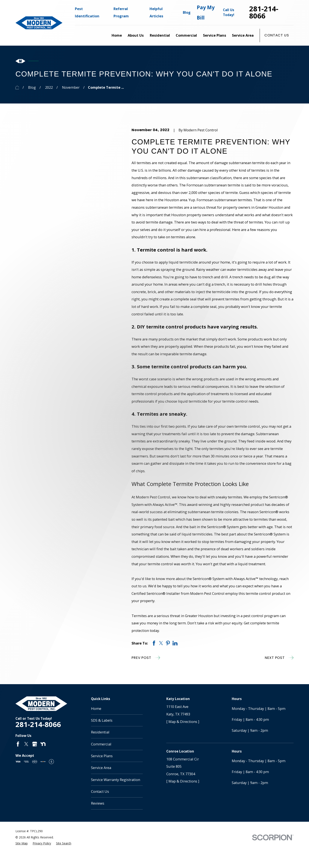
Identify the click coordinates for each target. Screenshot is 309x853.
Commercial (101, 744)
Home (96, 708)
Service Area (101, 767)
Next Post (279, 657)
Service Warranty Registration (115, 779)
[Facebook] (17, 744)
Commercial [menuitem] (186, 35)
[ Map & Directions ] (182, 721)
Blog (187, 12)
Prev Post (146, 657)
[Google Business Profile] (34, 744)
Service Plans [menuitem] (214, 35)
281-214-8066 (263, 12)
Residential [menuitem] (160, 35)
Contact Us (276, 35)
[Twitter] (26, 744)
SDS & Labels (101, 720)
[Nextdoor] (43, 744)
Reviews (97, 803)
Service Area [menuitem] (243, 35)
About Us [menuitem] (136, 35)
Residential (100, 732)
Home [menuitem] (117, 35)
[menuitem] (21, 843)
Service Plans (102, 755)
